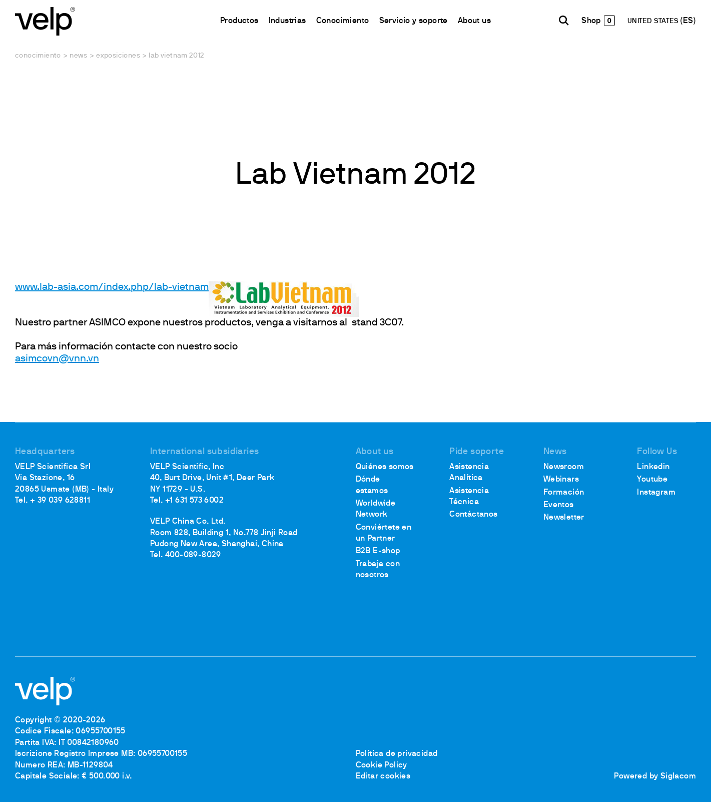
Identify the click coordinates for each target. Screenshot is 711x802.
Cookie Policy (381, 765)
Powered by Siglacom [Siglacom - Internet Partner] (655, 776)
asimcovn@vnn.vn (57, 358)
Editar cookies (383, 776)
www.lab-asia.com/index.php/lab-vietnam (112, 287)
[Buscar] (564, 21)
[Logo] (45, 20)
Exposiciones (118, 56)
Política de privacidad (397, 753)
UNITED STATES (653, 21)
